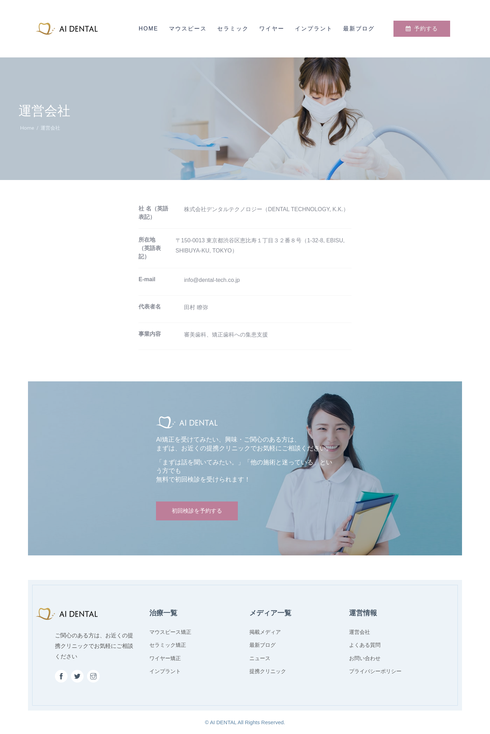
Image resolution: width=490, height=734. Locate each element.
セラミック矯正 (167, 645)
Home (148, 29)
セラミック (233, 29)
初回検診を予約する (197, 511)
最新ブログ (359, 29)
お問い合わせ (365, 658)
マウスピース (188, 29)
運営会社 (359, 632)
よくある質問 (365, 645)
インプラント (314, 29)
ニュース (259, 658)
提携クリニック (267, 671)
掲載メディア (265, 632)
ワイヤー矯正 (165, 658)
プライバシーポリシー (375, 671)
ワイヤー (271, 29)
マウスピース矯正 (170, 632)
